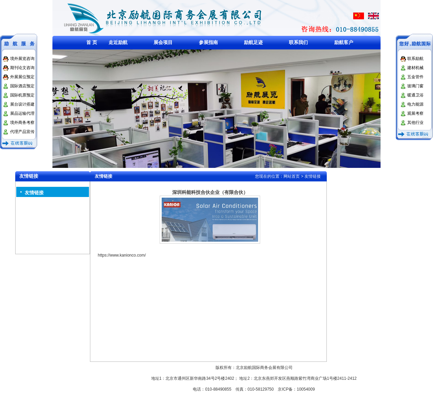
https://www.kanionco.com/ (122, 255)
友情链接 (34, 192)
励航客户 (343, 42)
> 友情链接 (311, 176)
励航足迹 (253, 42)
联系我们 (298, 42)
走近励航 (118, 42)
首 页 (91, 42)
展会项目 (163, 42)
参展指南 (208, 42)
